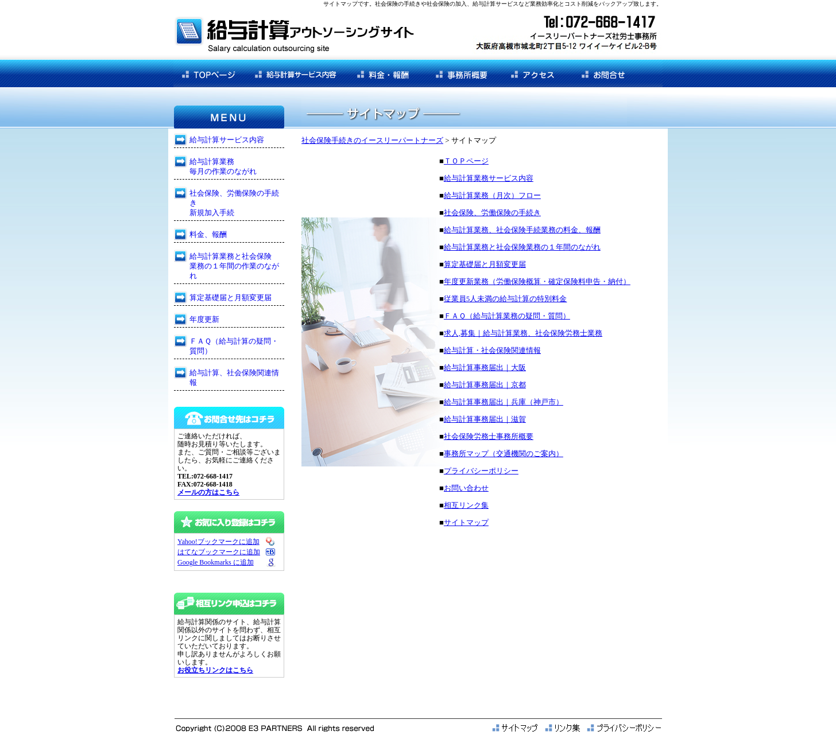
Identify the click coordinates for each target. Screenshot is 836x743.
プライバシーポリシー (481, 470)
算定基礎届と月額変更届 (485, 264)
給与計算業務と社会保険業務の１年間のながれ (522, 247)
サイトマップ (466, 522)
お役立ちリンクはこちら (215, 670)
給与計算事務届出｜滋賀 (485, 419)
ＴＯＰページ (466, 161)
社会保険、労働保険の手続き (492, 212)
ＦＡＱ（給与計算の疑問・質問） (233, 346)
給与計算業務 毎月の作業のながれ (223, 166)
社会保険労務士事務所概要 (488, 436)
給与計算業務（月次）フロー (492, 195)
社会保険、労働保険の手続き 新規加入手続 (234, 203)
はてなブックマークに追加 (218, 552)
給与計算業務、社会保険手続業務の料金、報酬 (522, 229)
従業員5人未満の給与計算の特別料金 (505, 298)
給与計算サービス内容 (226, 139)
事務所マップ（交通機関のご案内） (503, 453)
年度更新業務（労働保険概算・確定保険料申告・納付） (537, 281)
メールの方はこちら (208, 492)
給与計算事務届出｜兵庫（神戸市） (503, 402)
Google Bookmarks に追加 (215, 562)
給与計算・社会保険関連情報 (492, 350)
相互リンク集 (466, 505)
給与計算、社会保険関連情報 (234, 377)
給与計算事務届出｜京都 (485, 384)
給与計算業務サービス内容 (488, 178)
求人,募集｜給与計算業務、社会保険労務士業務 (523, 333)
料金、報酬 (208, 234)
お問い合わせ (466, 488)
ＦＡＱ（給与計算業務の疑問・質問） (507, 316)
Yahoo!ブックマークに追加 (218, 542)
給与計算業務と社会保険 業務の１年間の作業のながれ (234, 266)
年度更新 (204, 319)
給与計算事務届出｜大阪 (485, 367)
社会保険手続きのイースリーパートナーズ (372, 140)
